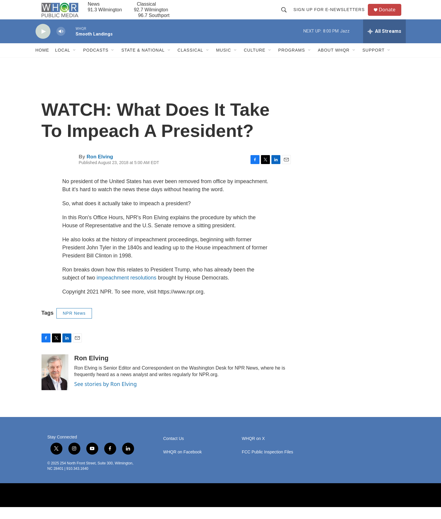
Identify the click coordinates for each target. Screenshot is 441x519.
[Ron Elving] (55, 384)
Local (62, 62)
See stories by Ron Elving (105, 395)
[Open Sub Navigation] (74, 62)
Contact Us (173, 450)
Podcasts (95, 62)
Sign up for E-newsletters (331, 15)
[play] (43, 43)
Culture (254, 62)
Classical (190, 62)
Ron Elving (100, 169)
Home (42, 62)
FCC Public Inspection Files (267, 464)
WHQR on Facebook (182, 464)
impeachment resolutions (126, 290)
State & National (143, 62)
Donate (390, 16)
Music (223, 62)
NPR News (74, 325)
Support (373, 62)
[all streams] (384, 43)
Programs (291, 62)
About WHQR (334, 62)
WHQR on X (253, 450)
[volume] (61, 43)
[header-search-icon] (286, 15)
